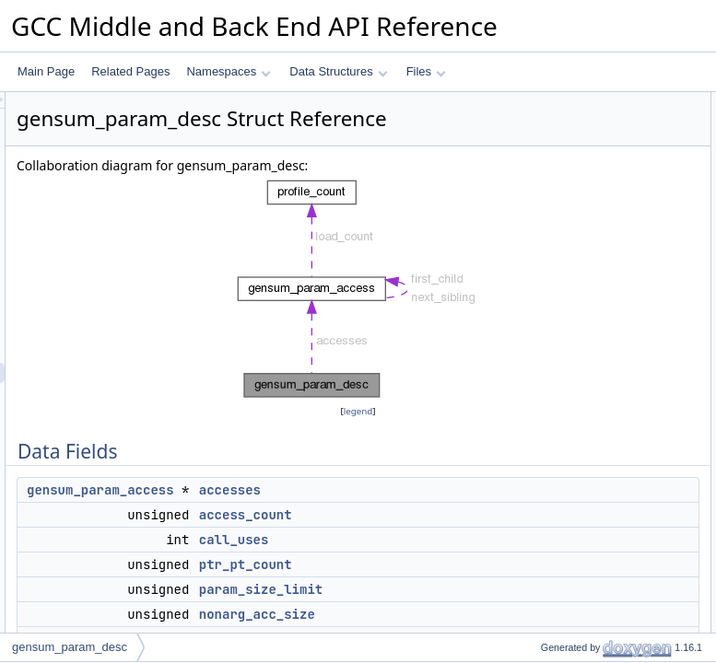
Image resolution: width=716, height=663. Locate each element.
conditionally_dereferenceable (598, 365)
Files (426, 71)
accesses (460, 536)
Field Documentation (561, 446)
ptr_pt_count (475, 610)
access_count (475, 560)
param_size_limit (566, 203)
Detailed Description (560, 426)
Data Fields (539, 102)
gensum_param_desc (69, 647)
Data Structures (338, 71)
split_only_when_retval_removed (606, 345)
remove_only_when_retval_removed (614, 325)
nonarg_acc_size (567, 223)
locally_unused (561, 244)
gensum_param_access (331, 536)
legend (361, 457)
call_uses (464, 585)
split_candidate (562, 264)
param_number (562, 385)
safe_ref (545, 304)
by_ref (540, 284)
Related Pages (130, 71)
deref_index (554, 406)
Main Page (46, 71)
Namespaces (228, 71)
